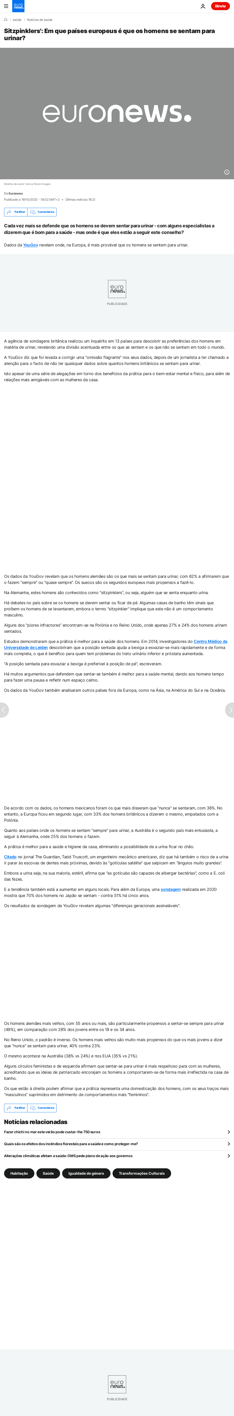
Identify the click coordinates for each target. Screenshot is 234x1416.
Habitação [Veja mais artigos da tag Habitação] (19, 1173)
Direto (220, 6)
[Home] (5, 19)
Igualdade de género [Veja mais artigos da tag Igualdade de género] (86, 1173)
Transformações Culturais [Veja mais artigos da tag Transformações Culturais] (142, 1173)
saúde (17, 19)
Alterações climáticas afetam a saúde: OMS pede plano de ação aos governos (68, 1156)
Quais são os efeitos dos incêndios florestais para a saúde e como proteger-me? (71, 1144)
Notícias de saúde (39, 19)
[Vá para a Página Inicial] (18, 6)
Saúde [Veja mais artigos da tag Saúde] (48, 1173)
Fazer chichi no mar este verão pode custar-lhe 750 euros (52, 1132)
